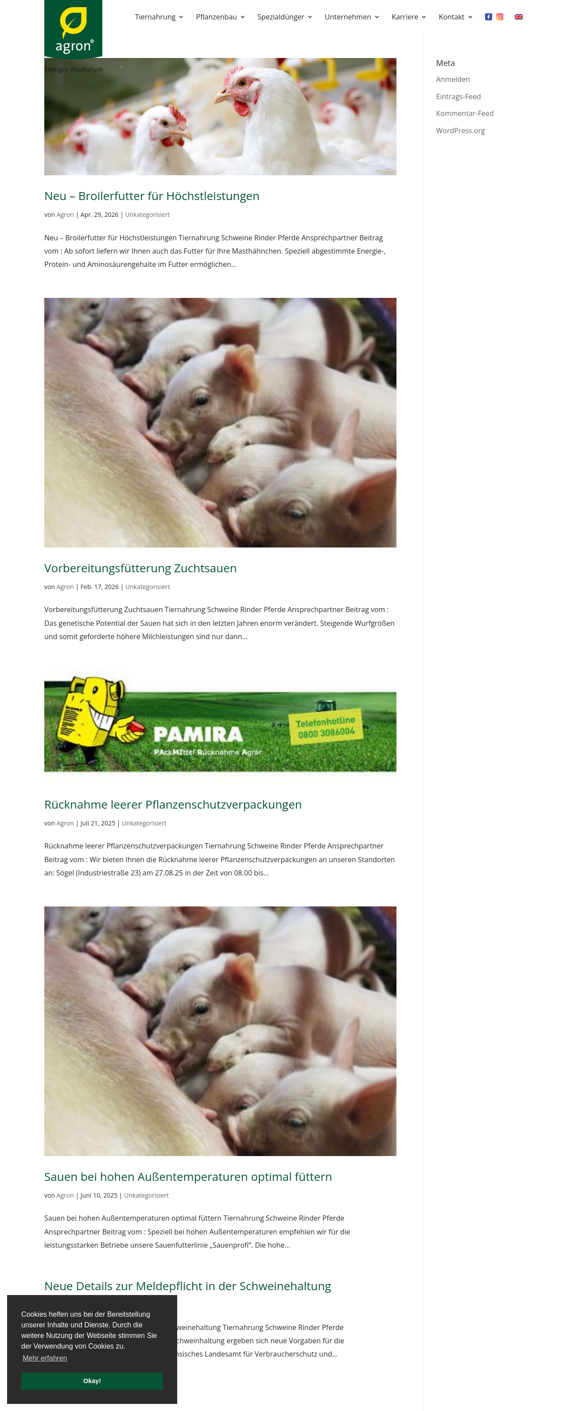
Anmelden (453, 79)
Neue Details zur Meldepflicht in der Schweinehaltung (187, 1286)
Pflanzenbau (216, 18)
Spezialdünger (280, 18)
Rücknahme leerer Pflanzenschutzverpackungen (173, 804)
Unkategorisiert (147, 214)
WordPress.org (460, 130)
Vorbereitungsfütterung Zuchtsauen (140, 568)
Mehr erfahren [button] (45, 1358)
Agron (65, 214)
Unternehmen (348, 18)
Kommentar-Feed (465, 113)
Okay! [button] (92, 1380)
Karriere (405, 18)
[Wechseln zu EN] (519, 23)
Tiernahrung (155, 18)
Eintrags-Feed (458, 96)
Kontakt (452, 18)
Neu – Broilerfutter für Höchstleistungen (152, 196)
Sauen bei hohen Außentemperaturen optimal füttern (188, 1176)
